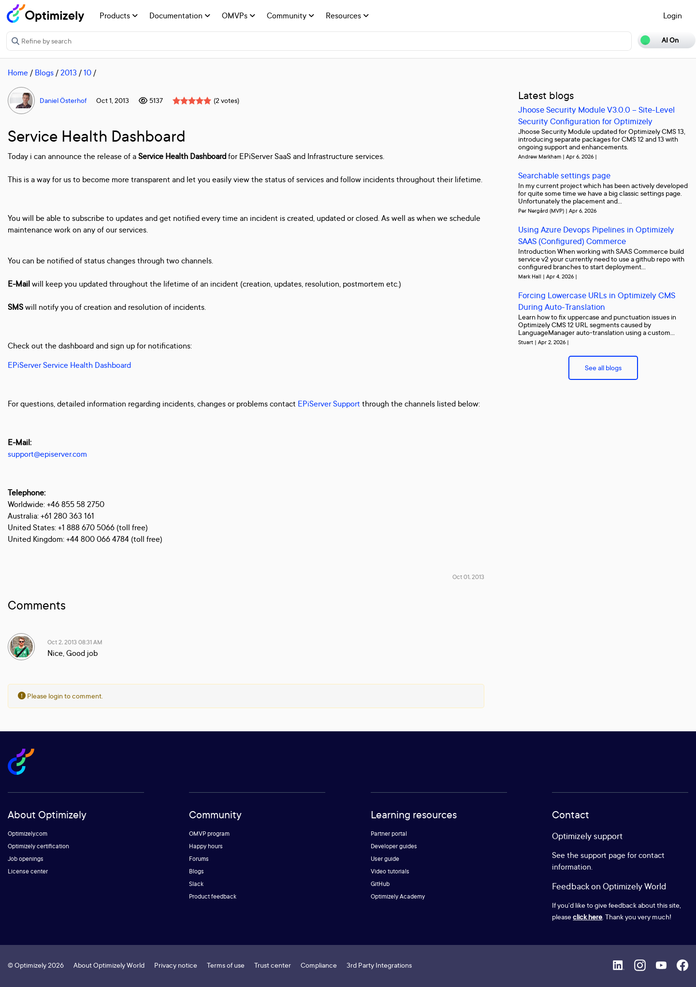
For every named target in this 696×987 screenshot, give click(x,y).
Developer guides (394, 846)
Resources (347, 15)
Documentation (179, 15)
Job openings (26, 859)
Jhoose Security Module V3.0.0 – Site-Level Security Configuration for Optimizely (596, 115)
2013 (68, 72)
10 (87, 72)
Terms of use (226, 965)
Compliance (319, 965)
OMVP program (209, 833)
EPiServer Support (329, 403)
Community (290, 15)
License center (28, 871)
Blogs (44, 72)
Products (119, 15)
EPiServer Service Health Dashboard (69, 365)
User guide (385, 859)
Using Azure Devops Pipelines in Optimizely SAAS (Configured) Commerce (596, 235)
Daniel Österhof (63, 100)
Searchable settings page (564, 175)
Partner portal (389, 833)
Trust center (272, 965)
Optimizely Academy (398, 896)
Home (18, 72)
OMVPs (238, 15)
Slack (196, 884)
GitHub (380, 884)
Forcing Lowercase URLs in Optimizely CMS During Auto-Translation (596, 301)
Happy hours (206, 846)
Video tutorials (390, 871)
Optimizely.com (27, 833)
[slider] (192, 100)
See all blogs (603, 367)
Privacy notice (175, 965)
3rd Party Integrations (379, 965)
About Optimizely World (109, 965)
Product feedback (212, 896)
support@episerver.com (47, 454)
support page (602, 855)
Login (672, 15)
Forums (199, 859)
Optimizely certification (38, 846)
